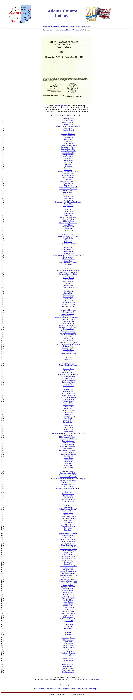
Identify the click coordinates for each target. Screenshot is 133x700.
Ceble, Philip (68, 215)
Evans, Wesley (68, 264)
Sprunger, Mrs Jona (68, 594)
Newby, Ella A (68, 486)
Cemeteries (64, 26)
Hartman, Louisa (68, 321)
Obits (88, 26)
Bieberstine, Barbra (68, 175)
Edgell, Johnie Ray (68, 249)
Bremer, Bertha (68, 191)
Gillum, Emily (68, 299)
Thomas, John (68, 624)
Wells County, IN (63, 689)
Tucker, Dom (68, 628)
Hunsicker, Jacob (68, 350)
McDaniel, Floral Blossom (68, 439)
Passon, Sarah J (68, 496)
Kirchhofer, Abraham (68, 376)
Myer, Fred (68, 463)
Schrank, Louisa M (68, 543)
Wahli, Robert (68, 643)
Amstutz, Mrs (68, 124)
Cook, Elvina (68, 225)
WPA (73, 30)
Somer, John (68, 564)
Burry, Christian (68, 206)
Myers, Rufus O (68, 467)
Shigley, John (68, 552)
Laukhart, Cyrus (68, 390)
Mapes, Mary (68, 426)
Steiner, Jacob (68, 604)
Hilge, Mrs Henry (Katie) (68, 333)
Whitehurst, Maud (68, 647)
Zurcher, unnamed (68, 672)
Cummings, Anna (68, 230)
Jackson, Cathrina (68, 363)
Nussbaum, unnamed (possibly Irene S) (68, 488)
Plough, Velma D (68, 501)
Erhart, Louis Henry (68, 259)
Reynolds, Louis (68, 515)
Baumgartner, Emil (68, 155)
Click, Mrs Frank (68, 221)
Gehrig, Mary (68, 293)
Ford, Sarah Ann (68, 276)
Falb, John (68, 268)
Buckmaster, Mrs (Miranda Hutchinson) (68, 202)
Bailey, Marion (68, 138)
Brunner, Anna (68, 196)
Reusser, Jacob (68, 513)
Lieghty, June (68, 414)
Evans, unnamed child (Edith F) (68, 263)
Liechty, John (68, 412)
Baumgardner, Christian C (68, 145)
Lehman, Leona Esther (68, 395)
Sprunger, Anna (68, 585)
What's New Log (85, 30)
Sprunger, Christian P (68, 587)
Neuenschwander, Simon (68, 480)
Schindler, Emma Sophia (68, 541)
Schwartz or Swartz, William (68, 547)
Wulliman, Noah (68, 655)
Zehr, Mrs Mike (68, 666)
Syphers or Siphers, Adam (68, 619)
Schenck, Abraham (68, 537)
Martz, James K (68, 427)
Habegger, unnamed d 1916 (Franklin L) (68, 318)
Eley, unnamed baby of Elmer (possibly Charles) (68, 255)
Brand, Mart (68, 185)
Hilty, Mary (68, 336)
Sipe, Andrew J (68, 554)
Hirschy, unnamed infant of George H (68, 344)
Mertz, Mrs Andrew (68, 443)
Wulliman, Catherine (68, 653)
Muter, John (68, 462)
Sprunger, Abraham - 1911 (68, 581)
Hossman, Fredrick (68, 348)
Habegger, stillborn (68, 314)
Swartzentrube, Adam (68, 613)
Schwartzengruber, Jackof (68, 549)
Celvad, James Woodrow (68, 217)
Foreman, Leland (68, 278)
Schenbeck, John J (68, 535)
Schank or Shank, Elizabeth (68, 534)
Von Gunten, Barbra (68, 638)
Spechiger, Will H (68, 577)
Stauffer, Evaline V (68, 598)
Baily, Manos (68, 139)
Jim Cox (96, 679)
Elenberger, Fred (68, 253)
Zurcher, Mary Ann (68, 670)
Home (45, 26)
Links (77, 30)
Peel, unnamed (68, 498)
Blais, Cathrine (68, 183)
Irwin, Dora (68, 357)
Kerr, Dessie (68, 371)
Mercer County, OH (77, 689)
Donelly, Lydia (68, 238)
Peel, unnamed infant (68, 499)
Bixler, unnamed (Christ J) (68, 181)
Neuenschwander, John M (68, 477)
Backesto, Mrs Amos (68, 134)
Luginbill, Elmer (68, 420)
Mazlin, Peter (68, 435)
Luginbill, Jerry (68, 422)
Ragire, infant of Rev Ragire (68, 505)
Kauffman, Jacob (68, 369)
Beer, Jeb (68, 164)
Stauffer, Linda (68, 600)
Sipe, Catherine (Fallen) (68, 556)
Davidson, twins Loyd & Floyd (68, 236)
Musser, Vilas (68, 460)
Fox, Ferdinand (68, 282)
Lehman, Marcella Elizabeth (68, 397)
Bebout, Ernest (68, 158)
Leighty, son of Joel (68, 410)
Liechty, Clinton (68, 407)
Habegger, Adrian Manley (68, 310)
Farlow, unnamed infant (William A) (68, 270)
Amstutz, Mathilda (68, 122)
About (50, 26)
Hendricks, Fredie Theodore (68, 327)
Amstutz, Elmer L (68, 120)
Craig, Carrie (68, 228)
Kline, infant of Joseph (68, 380)
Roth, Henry (68, 530)
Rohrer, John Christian (68, 526)
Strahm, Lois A (68, 606)
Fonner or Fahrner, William (68, 274)
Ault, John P (68, 128)
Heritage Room (62, 106)
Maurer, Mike (68, 431)
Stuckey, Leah (68, 609)
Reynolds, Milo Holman (68, 516)
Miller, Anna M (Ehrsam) (68, 446)
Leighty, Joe (68, 408)
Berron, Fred (68, 170)
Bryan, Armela (68, 198)
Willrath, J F (68, 649)
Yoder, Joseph (68, 660)
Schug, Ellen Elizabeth (68, 545)
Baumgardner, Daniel (68, 147)
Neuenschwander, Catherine (68, 475)
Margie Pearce (85, 679)
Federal (77, 26)
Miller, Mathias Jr (68, 448)
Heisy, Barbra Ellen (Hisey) (68, 325)
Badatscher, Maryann (68, 136)
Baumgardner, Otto (68, 153)
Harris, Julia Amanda (68, 319)
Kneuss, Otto (68, 384)
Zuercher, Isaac (68, 668)
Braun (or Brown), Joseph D (68, 187)
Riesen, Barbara (68, 522)
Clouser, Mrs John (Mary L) (68, 223)
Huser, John (68, 352)
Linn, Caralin (68, 418)
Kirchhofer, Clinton (68, 378)
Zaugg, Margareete (68, 664)
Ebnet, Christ (68, 247)
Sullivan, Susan (68, 617)
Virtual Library (66, 30)
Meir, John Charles (68, 441)
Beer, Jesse (68, 166)
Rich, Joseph (68, 520)
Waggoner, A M (68, 640)
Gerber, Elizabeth (68, 295)
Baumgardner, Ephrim (68, 149)
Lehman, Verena (68, 405)
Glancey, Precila (68, 300)
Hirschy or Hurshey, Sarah (68, 342)
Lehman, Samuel (68, 399)
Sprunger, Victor (68, 596)
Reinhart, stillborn (68, 511)
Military (83, 26)
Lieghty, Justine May (68, 416)
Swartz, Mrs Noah (68, 611)
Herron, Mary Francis (68, 331)
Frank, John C (68, 283)
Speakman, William (68, 573)
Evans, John (68, 261)
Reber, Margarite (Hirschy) (68, 509)
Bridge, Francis (68, 192)
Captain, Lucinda (68, 211)
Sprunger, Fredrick (68, 590)
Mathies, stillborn (68, 429)
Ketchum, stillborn (68, 372)
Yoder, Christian (68, 659)
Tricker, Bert (68, 626)
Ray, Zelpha (68, 507)
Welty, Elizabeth (68, 645)
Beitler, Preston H (68, 168)
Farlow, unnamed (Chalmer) (68, 272)
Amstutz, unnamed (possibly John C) (68, 126)
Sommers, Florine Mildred (68, 566)
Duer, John (68, 240)
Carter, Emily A (68, 213)
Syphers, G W (68, 621)
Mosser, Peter (68, 458)
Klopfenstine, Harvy (68, 382)
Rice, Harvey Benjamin (68, 518)
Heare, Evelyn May (68, 323)
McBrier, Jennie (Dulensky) (68, 437)
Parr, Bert (68, 492)
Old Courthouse (47, 30)
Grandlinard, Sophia (68, 304)
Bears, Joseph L (68, 156)
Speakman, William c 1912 (68, 575)
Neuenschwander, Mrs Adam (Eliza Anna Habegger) (68, 479)
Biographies (56, 26)
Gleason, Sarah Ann (68, 302)
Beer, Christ (68, 162)
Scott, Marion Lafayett (68, 551)
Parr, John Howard (68, 494)
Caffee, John (68, 210)
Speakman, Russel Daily (68, 571)
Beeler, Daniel (68, 160)
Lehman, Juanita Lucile (68, 393)
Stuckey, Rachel (68, 615)
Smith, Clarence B (68, 560)
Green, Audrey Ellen (68, 306)
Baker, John (68, 141)
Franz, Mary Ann (68, 287)
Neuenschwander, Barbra (68, 473)
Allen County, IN (39, 689)
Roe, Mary (68, 524)
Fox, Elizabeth (68, 280)
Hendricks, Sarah (68, 329)
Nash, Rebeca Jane (68, 471)
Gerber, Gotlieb (68, 297)
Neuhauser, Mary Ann (68, 484)
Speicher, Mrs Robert (68, 579)
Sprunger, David (68, 588)
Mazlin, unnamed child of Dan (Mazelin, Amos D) (68, 433)
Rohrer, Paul (68, 528)
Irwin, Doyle (68, 359)
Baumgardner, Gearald (68, 151)
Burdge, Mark (68, 204)
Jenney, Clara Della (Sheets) (68, 365)
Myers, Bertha (68, 465)
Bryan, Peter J (68, 200)
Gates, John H (68, 291)
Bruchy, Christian (68, 194)
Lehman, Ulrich (68, 403)
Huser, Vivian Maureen (68, 354)
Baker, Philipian (68, 143)
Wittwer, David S (68, 651)
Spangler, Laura (68, 570)
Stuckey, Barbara (68, 607)
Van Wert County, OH (92, 689)
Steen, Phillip (68, 602)
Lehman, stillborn (68, 401)
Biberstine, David (68, 174)
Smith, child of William (68, 558)
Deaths (72, 26)
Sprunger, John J (68, 592)
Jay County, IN (51, 689)
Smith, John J (68, 562)
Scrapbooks (57, 30)
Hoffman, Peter (68, 346)
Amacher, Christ (68, 119)
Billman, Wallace (68, 177)
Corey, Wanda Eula (68, 227)
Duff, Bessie (68, 242)
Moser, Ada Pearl (68, 452)
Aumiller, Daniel (68, 130)
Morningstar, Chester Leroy (68, 450)
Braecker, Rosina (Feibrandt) (68, 189)
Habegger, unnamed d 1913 (68, 316)
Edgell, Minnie (68, 251)
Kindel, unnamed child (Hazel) (68, 374)
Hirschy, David (68, 340)
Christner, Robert (68, 219)
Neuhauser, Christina (68, 482)
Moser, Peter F (68, 456)
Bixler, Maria (68, 179)
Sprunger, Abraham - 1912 (68, 583)
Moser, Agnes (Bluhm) (68, 454)
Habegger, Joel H (68, 312)
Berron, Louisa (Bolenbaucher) (68, 172)
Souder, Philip (68, 568)
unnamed (68, 632)
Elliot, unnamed (68, 257)
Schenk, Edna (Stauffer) (68, 539)
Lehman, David (68, 391)
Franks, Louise (68, 285)
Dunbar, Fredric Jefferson (68, 244)
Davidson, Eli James (68, 234)
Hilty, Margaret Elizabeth (68, 335)
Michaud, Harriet (68, 444)
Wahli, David (68, 642)
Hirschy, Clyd (68, 338)
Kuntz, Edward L (68, 386)
